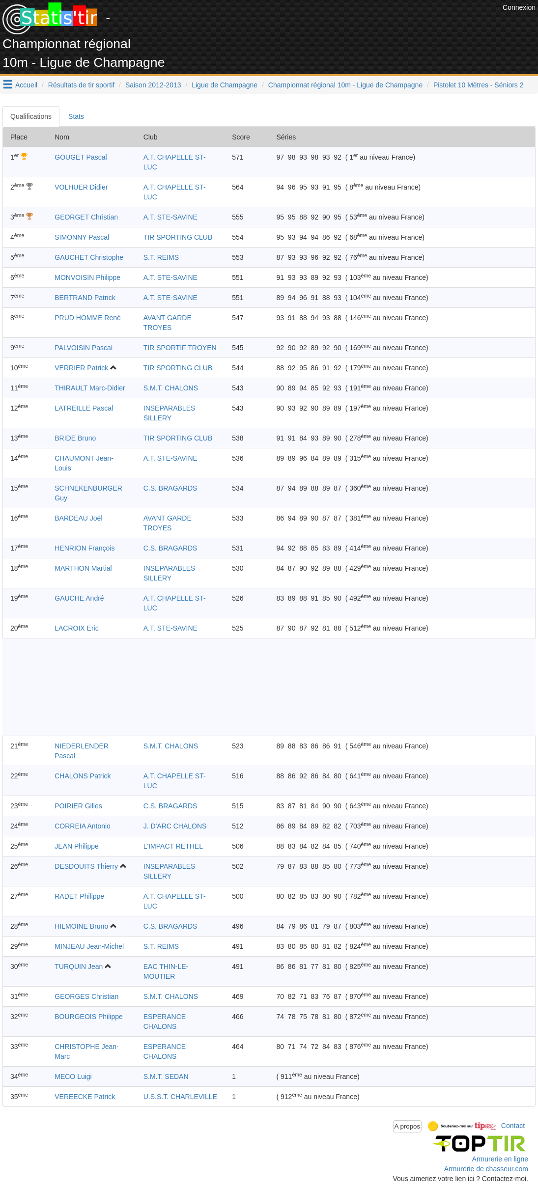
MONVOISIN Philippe (87, 277)
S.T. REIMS (161, 257)
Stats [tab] (76, 116)
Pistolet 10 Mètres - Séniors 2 (478, 85)
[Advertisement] (321, 24)
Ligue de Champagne (224, 85)
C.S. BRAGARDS (170, 488)
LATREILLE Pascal (84, 408)
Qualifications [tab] (31, 116)
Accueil (26, 85)
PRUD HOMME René (88, 318)
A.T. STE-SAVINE (170, 217)
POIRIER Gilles (78, 806)
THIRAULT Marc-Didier (90, 388)
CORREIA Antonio (83, 826)
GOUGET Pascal (81, 157)
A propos (408, 1126)
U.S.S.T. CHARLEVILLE (180, 1097)
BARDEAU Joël (78, 518)
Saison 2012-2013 (153, 85)
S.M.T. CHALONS (170, 388)
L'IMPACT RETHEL (173, 846)
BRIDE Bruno (75, 438)
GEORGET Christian (86, 217)
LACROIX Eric (76, 628)
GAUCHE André (79, 598)
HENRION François (84, 548)
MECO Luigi (73, 1076)
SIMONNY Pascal (82, 237)
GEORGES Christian (86, 996)
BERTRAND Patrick (85, 298)
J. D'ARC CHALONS (175, 826)
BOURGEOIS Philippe (89, 1017)
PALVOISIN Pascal (84, 348)
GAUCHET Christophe (89, 257)
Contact (513, 1126)
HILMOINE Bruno (81, 926)
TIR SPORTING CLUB (178, 237)
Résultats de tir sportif (81, 85)
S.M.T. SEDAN (166, 1076)
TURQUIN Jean (79, 966)
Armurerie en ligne (500, 1159)
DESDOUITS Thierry (86, 866)
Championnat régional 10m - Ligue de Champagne (345, 85)
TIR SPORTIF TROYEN (180, 348)
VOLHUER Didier (81, 187)
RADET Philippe (79, 896)
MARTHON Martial (83, 568)
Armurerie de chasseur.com (486, 1169)
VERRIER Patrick (81, 368)
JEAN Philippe (77, 846)
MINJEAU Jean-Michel (89, 946)
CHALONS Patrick (83, 776)
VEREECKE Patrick (85, 1097)
